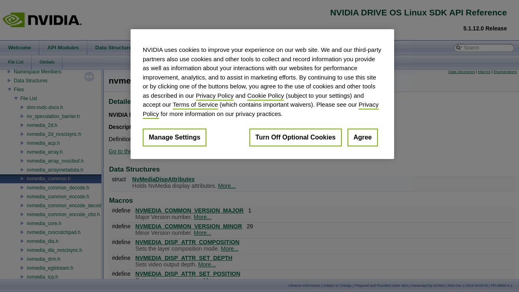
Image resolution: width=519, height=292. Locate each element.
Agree (363, 137)
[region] (262, 94)
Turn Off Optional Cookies (295, 137)
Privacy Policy (215, 95)
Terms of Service (195, 104)
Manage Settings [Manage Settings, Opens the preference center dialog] (174, 137)
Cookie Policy (265, 95)
